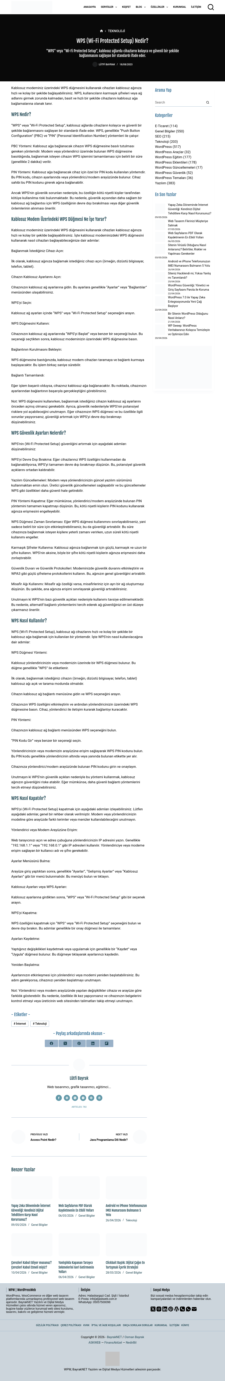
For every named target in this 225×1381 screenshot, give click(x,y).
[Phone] (182, 1309)
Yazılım (160, 183)
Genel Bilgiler (39, 1224)
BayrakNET (114, 1337)
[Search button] (208, 102)
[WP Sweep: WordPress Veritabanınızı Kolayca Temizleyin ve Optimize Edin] (160, 330)
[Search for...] (179, 102)
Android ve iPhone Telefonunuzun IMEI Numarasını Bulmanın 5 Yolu (126, 1210)
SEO (158, 136)
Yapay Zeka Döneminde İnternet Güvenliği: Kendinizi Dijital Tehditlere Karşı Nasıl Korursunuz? (189, 209)
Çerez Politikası (71, 1325)
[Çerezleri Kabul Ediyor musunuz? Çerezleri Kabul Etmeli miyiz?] (31, 1244)
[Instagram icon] (83, 1098)
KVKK (86, 1325)
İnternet (20, 1023)
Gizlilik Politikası (47, 1325)
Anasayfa (90, 6)
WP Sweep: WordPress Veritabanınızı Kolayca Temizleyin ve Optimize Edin (189, 330)
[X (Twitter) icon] (75, 1098)
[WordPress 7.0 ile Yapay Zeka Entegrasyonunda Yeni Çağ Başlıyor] (160, 301)
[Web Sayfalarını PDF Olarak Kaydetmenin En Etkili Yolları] (79, 1187)
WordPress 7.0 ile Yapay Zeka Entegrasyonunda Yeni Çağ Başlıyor (186, 302)
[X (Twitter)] (65, 1043)
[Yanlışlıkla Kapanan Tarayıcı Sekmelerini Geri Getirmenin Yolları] (79, 1244)
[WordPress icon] (99, 1098)
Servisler (110, 7)
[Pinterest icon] (91, 1098)
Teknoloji (40, 1023)
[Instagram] (158, 1309)
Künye (185, 1325)
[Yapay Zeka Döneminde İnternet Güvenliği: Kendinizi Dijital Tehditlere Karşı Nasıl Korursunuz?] (31, 1187)
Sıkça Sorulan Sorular (138, 1325)
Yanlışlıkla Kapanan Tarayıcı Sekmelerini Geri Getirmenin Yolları (76, 1267)
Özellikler (160, 7)
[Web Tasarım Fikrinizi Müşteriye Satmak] (160, 225)
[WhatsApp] (188, 1309)
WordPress (163, 147)
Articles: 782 (79, 1107)
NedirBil (131, 1342)
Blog (141, 7)
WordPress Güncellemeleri (175, 167)
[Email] (194, 1309)
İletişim (196, 6)
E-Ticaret (162, 126)
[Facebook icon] (59, 1098)
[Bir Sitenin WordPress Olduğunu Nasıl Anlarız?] (160, 318)
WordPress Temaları (170, 178)
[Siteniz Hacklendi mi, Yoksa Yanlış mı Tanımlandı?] (160, 277)
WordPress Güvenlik (170, 173)
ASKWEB (95, 1342)
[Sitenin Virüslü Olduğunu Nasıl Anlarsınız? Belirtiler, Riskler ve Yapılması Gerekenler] (160, 249)
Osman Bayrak (134, 1337)
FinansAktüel (113, 1342)
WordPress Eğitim (168, 157)
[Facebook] (51, 1043)
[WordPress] (176, 1309)
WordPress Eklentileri (171, 162)
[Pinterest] (79, 1043)
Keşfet (126, 6)
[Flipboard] (106, 1043)
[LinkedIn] (93, 1043)
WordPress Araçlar (169, 152)
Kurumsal (179, 6)
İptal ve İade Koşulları (106, 1325)
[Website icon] (67, 1098)
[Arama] (211, 7)
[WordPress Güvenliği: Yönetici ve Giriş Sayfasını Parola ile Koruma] (160, 289)
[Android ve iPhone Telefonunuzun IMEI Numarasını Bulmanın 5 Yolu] (126, 1187)
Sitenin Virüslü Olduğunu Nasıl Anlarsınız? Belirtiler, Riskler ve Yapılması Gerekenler (187, 249)
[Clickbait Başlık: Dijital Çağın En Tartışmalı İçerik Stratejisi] (126, 1244)
